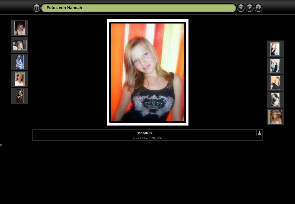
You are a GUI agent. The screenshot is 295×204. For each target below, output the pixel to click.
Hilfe (159, 138)
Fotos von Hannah (64, 7)
